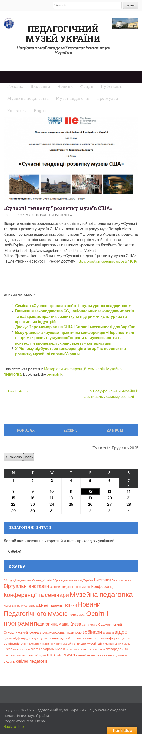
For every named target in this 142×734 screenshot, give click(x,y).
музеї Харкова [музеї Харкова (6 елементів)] (21, 649)
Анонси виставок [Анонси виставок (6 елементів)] (121, 580)
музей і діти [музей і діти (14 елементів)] (95, 643)
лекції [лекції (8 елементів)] (81, 638)
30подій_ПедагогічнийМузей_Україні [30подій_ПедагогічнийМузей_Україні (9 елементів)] (28, 580)
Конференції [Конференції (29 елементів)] (103, 586)
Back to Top (14, 726)
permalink (54, 374)
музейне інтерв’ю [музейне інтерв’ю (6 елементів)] (52, 643)
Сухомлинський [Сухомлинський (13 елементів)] (110, 624)
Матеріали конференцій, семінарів (74, 369)
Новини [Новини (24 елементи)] (70, 605)
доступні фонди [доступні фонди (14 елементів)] (46, 638)
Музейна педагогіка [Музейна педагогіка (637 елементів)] (101, 594)
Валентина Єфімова (56, 215)
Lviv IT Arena (16, 391)
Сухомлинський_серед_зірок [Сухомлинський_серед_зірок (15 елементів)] (26, 632)
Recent (70, 430)
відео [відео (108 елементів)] (121, 631)
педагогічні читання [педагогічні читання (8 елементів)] (92, 649)
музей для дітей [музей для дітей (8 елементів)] (30, 643)
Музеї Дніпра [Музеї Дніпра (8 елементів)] (12, 605)
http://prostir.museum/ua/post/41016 (107, 261)
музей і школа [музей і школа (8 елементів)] (114, 643)
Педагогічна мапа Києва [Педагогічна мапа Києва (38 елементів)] (57, 624)
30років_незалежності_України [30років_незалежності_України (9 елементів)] (73, 580)
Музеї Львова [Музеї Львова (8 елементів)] (30, 605)
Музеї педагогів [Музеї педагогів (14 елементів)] (51, 605)
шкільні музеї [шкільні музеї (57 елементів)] (61, 655)
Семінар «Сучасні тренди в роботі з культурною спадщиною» (73, 305)
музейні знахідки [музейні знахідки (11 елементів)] (74, 644)
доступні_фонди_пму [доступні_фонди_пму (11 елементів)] (18, 638)
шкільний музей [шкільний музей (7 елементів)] (36, 655)
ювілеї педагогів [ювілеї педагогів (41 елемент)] (32, 661)
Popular (26, 430)
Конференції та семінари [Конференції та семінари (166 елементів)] (36, 595)
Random (114, 430)
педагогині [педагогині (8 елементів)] (72, 649)
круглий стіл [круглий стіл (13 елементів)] (67, 638)
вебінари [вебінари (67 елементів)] (92, 632)
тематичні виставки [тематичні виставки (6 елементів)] (15, 655)
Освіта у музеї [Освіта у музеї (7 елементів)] (76, 615)
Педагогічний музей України (63, 33)
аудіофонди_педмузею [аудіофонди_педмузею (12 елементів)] (65, 633)
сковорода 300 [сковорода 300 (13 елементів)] (117, 649)
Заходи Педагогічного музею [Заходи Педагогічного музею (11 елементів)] (70, 587)
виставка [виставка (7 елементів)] (108, 632)
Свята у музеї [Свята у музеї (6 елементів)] (89, 624)
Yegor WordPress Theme (25, 720)
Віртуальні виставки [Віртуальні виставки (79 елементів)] (26, 586)
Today (28, 457)
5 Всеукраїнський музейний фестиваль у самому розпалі (110, 394)
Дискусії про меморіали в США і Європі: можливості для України (75, 327)
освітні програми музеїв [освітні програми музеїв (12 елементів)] (47, 649)
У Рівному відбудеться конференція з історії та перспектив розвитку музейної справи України (70, 351)
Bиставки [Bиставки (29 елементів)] (102, 580)
